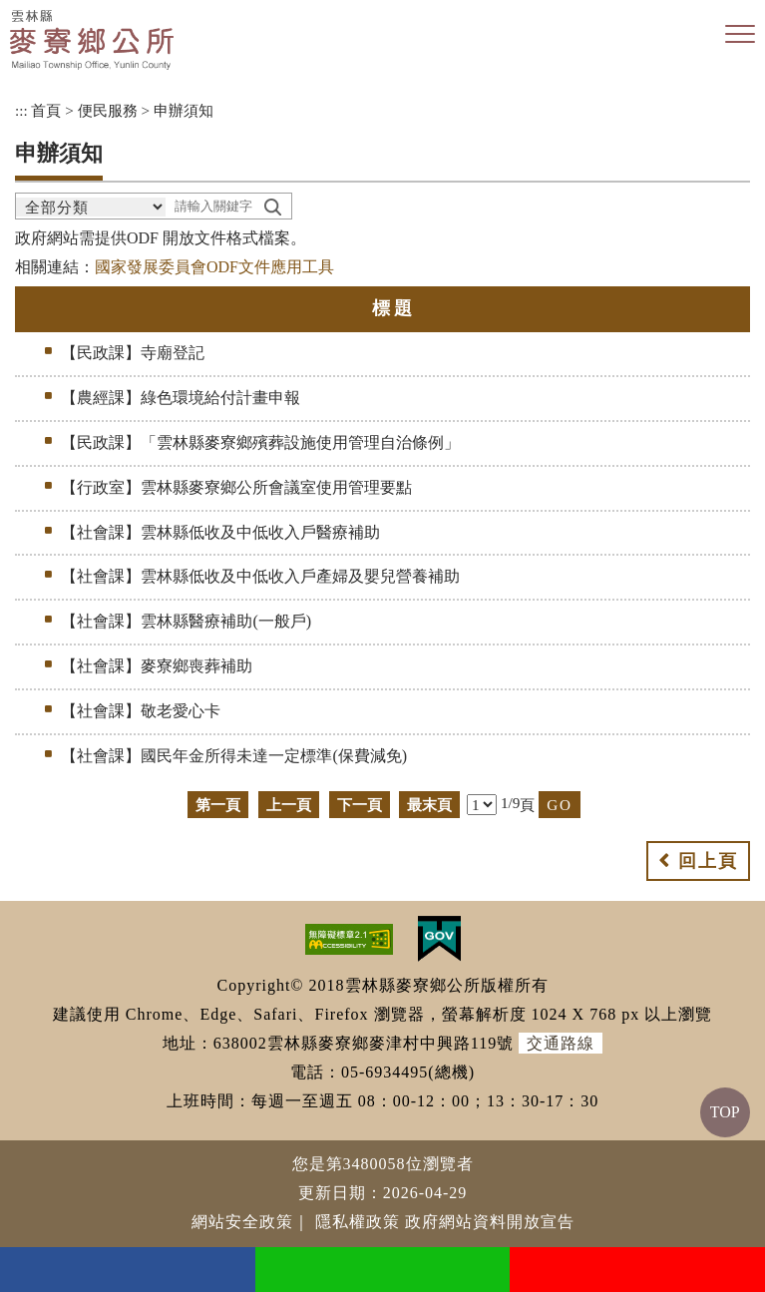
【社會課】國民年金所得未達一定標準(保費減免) (234, 755)
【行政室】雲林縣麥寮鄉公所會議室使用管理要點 (236, 487)
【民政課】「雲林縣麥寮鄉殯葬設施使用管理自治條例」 (260, 442)
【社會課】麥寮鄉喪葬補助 (156, 665)
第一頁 (217, 804)
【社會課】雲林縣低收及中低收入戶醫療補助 (220, 532)
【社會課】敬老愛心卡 (140, 710)
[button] (740, 35)
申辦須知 (183, 110)
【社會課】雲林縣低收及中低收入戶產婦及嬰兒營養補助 (260, 576)
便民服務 (108, 110)
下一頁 (359, 804)
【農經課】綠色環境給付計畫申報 (180, 397)
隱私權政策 (357, 1221)
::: (21, 110)
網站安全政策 (242, 1221)
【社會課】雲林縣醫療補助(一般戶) (186, 621)
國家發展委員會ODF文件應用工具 (214, 266)
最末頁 (429, 804)
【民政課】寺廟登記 (132, 352)
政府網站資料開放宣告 (489, 1221)
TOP (725, 1111)
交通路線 (560, 1043)
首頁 (46, 110)
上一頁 (288, 804)
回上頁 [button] (708, 861)
